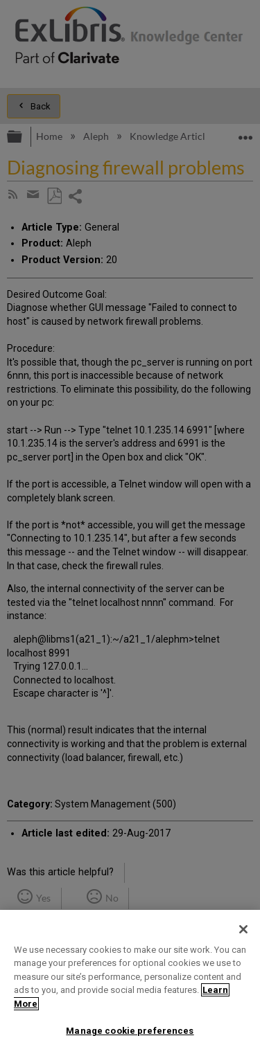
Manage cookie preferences (129, 1031)
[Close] (243, 929)
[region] (130, 983)
